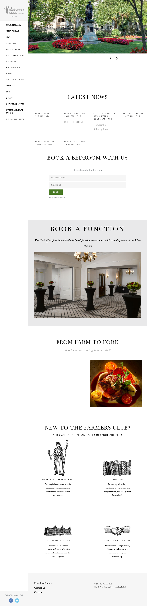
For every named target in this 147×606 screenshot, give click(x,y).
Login (55, 192)
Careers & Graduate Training (14, 111)
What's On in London (14, 80)
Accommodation (13, 49)
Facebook (11, 600)
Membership (11, 43)
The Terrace (11, 61)
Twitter (17, 600)
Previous (110, 58)
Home (14, 16)
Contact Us (39, 587)
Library (9, 98)
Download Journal (43, 583)
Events (9, 74)
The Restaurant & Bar (15, 55)
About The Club (12, 31)
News (8, 37)
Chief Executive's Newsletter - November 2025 (104, 116)
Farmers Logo (14, 10)
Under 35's (10, 86)
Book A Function (13, 68)
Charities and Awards (15, 104)
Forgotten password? (57, 198)
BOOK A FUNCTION (87, 229)
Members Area (14, 25)
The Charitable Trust (15, 119)
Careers (38, 592)
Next (116, 58)
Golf (8, 92)
